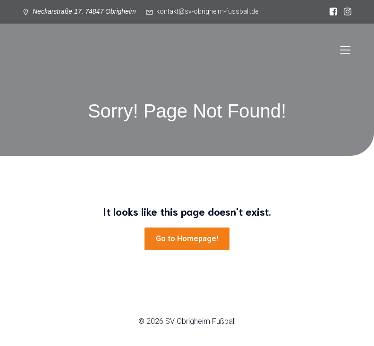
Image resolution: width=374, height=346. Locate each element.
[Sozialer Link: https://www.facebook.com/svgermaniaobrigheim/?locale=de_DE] (331, 12)
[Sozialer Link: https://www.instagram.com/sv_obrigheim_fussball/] (345, 12)
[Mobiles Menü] (345, 49)
